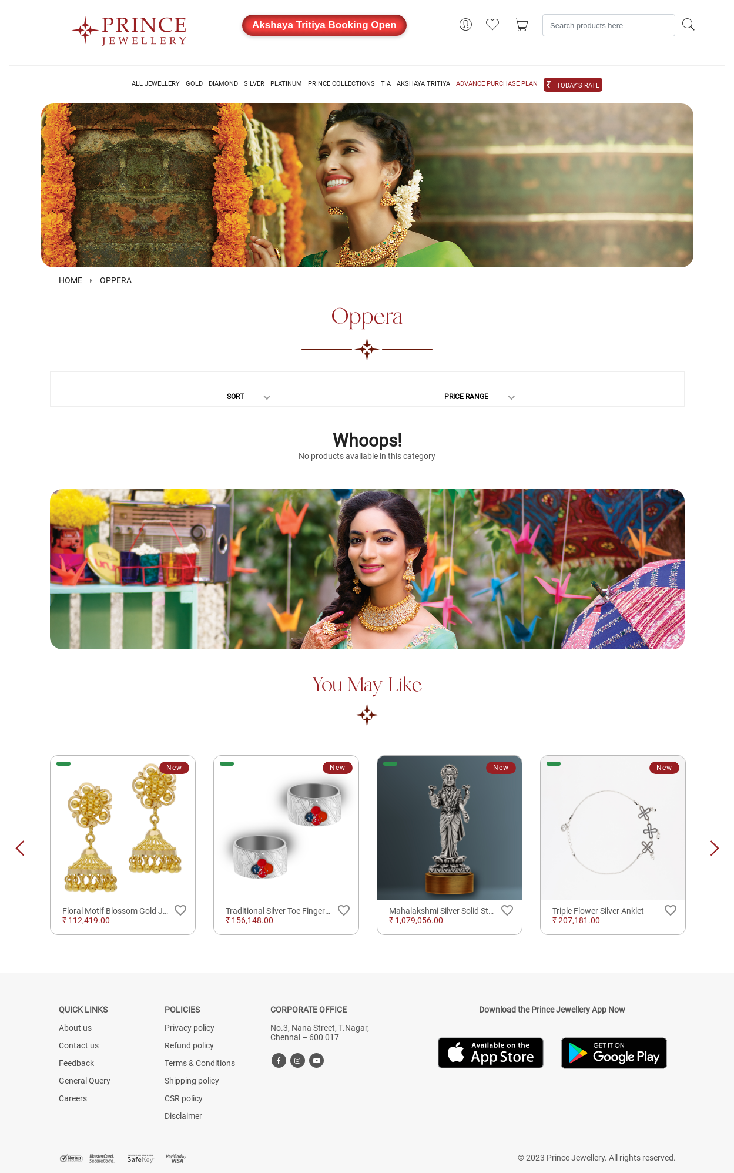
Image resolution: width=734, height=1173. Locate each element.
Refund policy (189, 1045)
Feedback (76, 1063)
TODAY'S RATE (578, 85)
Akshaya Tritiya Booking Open (324, 25)
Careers (73, 1098)
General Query (84, 1080)
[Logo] (129, 27)
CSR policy (184, 1098)
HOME (70, 280)
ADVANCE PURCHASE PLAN (497, 84)
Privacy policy (189, 1028)
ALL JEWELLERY (156, 84)
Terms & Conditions (200, 1063)
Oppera (116, 280)
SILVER (254, 84)
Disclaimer (183, 1116)
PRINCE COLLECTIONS (341, 84)
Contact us (79, 1045)
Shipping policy (192, 1080)
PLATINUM (286, 84)
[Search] (608, 25)
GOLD (194, 84)
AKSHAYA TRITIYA (423, 84)
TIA (386, 84)
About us (75, 1028)
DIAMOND (223, 84)
